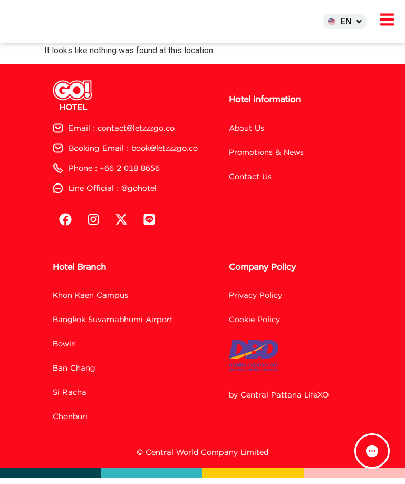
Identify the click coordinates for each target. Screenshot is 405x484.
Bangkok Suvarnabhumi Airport (113, 325)
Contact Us (250, 182)
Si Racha (69, 398)
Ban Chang (74, 373)
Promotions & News (266, 158)
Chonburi (70, 422)
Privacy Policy (255, 301)
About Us (246, 134)
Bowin (64, 349)
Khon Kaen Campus (90, 301)
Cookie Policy (254, 325)
